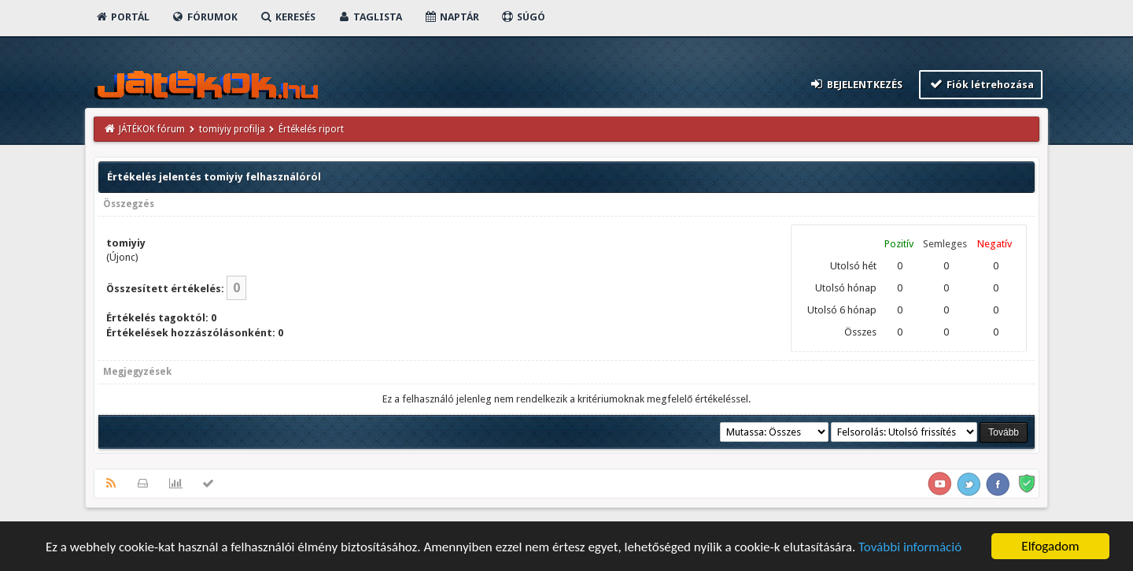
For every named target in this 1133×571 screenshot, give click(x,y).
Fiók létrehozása (981, 84)
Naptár (451, 17)
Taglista (369, 17)
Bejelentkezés (856, 84)
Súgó (522, 17)
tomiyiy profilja (232, 129)
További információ (909, 547)
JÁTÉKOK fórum (152, 129)
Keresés (287, 17)
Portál (121, 17)
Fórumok (204, 17)
